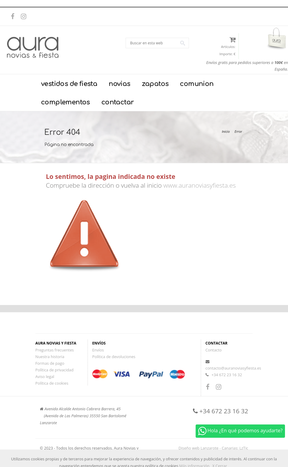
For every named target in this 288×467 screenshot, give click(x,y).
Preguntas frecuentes (54, 350)
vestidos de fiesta (69, 83)
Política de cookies (51, 383)
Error (238, 131)
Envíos (98, 350)
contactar (117, 102)
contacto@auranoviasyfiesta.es (233, 368)
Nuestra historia (49, 356)
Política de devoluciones (114, 356)
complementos (65, 102)
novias (119, 83)
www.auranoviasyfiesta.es (199, 185)
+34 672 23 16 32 (226, 374)
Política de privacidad (54, 370)
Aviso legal (44, 376)
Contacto (214, 350)
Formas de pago (49, 363)
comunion (196, 83)
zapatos (155, 83)
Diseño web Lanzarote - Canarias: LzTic (213, 448)
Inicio (226, 131)
